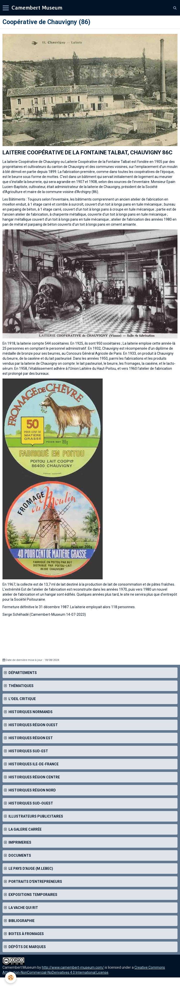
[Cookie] (10, 977)
